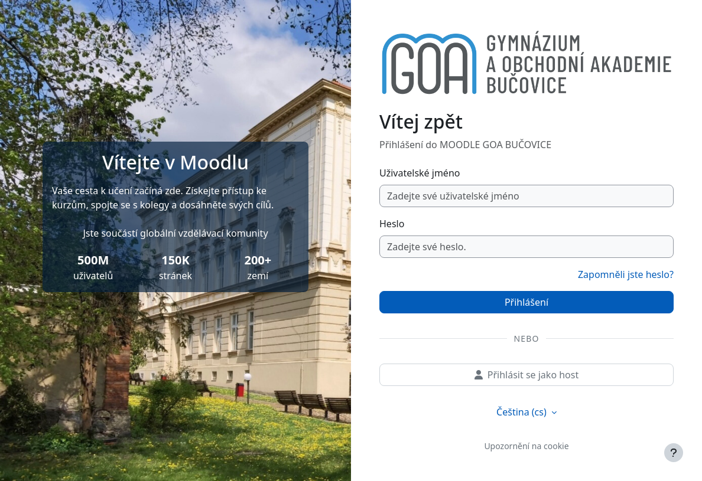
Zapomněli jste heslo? (626, 274)
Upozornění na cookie (526, 445)
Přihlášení (526, 302)
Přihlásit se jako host (526, 374)
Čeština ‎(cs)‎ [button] (522, 411)
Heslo (391, 223)
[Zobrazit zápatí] (673, 452)
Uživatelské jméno (419, 172)
